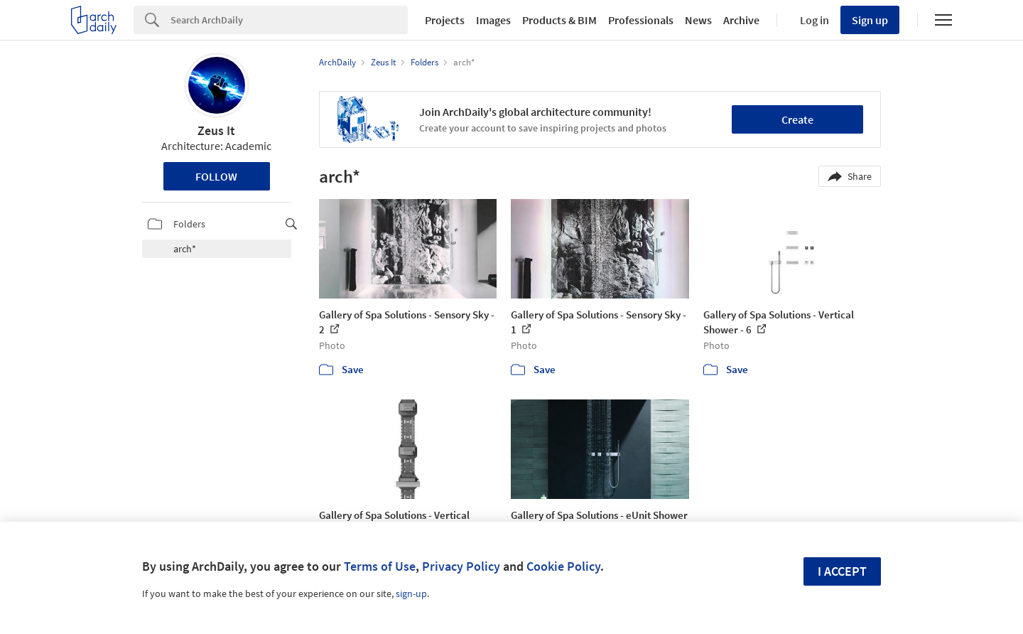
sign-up (411, 593)
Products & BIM (559, 20)
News (698, 20)
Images (493, 20)
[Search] (289, 20)
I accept (842, 571)
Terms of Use (380, 566)
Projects (445, 20)
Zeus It (216, 130)
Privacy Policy (461, 566)
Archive (741, 20)
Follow (216, 176)
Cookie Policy (563, 566)
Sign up (870, 20)
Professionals (640, 20)
